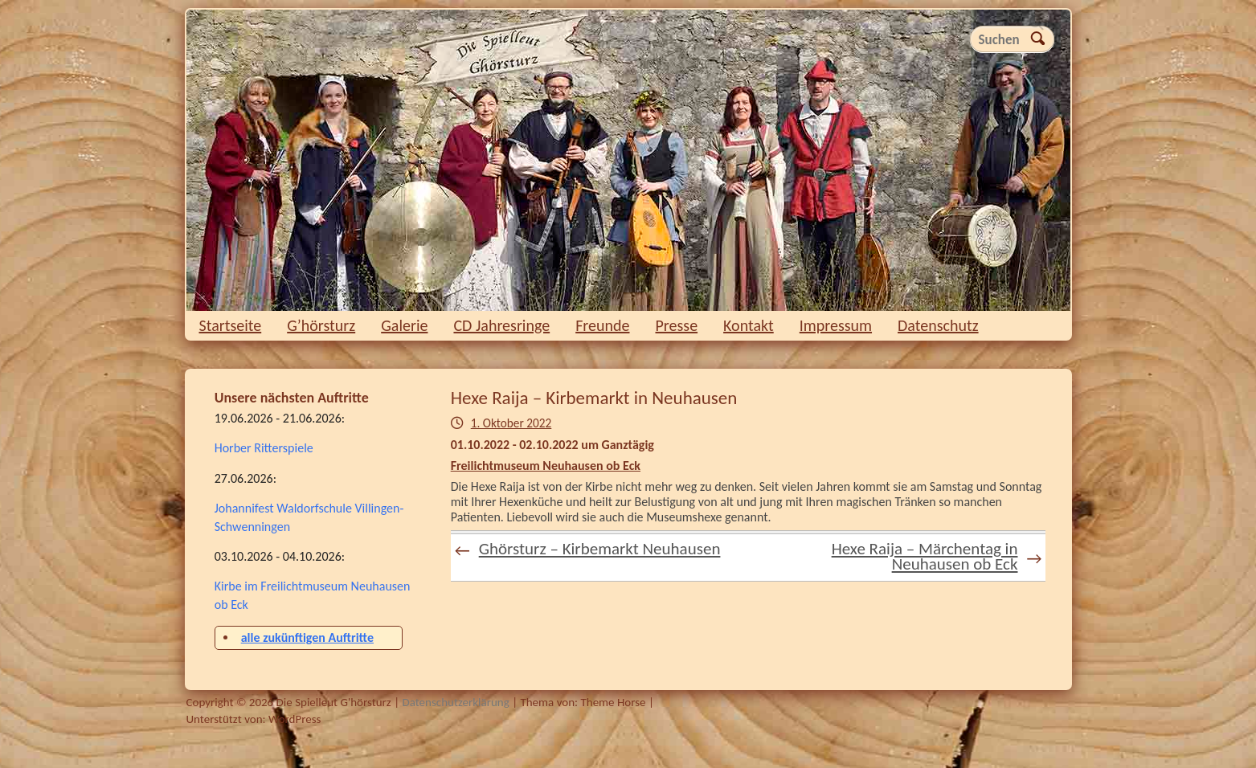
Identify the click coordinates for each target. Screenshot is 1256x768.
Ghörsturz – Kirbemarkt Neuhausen (588, 549)
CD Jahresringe (501, 325)
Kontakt (748, 325)
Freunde (602, 325)
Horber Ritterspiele (264, 447)
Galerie (404, 325)
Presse (677, 325)
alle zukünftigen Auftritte (307, 637)
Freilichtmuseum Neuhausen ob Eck (545, 465)
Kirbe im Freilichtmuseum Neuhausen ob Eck (313, 594)
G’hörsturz (321, 325)
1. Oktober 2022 (511, 423)
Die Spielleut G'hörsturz (628, 160)
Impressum (836, 325)
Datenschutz (938, 325)
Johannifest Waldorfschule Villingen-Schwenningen (309, 516)
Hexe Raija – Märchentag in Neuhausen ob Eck (937, 556)
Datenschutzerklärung (455, 702)
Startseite (230, 325)
